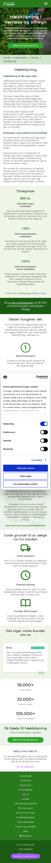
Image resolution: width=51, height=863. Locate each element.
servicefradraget (22, 302)
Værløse (35, 57)
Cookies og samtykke (25, 826)
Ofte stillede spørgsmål (26, 803)
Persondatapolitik (25, 822)
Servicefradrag (25, 790)
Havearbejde (20, 57)
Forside (7, 57)
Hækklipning (9, 61)
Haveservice (25, 785)
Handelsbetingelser (25, 817)
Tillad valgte (25, 476)
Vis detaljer (36, 460)
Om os (25, 794)
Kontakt (25, 799)
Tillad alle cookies (25, 468)
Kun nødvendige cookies (25, 484)
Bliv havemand (25, 808)
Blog (25, 831)
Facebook (25, 836)
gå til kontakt (25, 766)
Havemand (25, 780)
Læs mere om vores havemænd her (25, 525)
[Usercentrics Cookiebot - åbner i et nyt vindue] (36, 377)
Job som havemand (25, 813)
